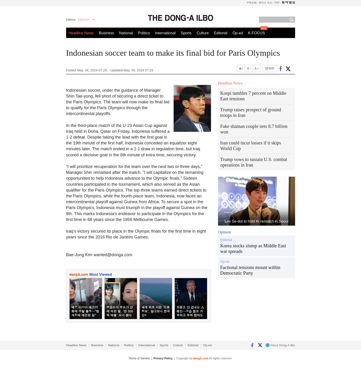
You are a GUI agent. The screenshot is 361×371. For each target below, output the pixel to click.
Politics (144, 33)
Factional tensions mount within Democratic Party (250, 270)
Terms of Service (139, 358)
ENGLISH (83, 19)
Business (106, 33)
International (165, 33)
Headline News (81, 33)
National (126, 33)
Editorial (220, 33)
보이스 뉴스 (265, 2)
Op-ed (237, 33)
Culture (203, 33)
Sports (186, 33)
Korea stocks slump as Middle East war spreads (253, 248)
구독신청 (251, 2)
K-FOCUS (256, 33)
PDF (277, 2)
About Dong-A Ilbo (280, 345)
